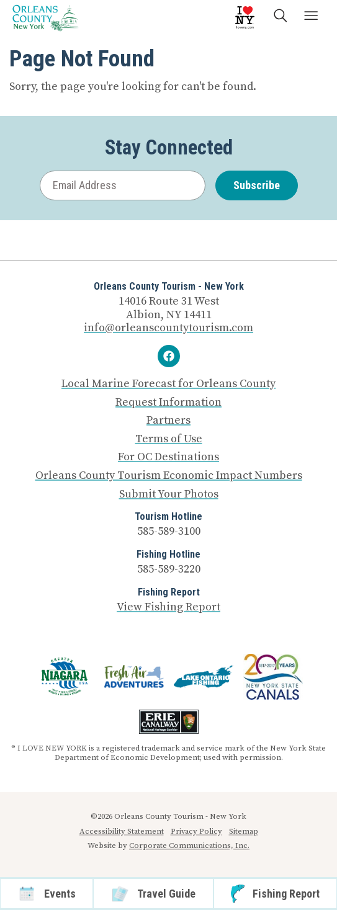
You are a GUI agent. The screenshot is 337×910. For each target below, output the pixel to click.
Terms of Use (168, 439)
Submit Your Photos (168, 494)
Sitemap (243, 831)
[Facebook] (169, 356)
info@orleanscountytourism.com (168, 328)
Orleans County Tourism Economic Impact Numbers (168, 476)
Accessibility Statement (121, 831)
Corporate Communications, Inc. (189, 845)
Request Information (168, 402)
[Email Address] (122, 186)
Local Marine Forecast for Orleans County (168, 384)
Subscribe (256, 185)
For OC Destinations (168, 457)
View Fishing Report (168, 607)
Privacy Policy (196, 831)
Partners (168, 420)
